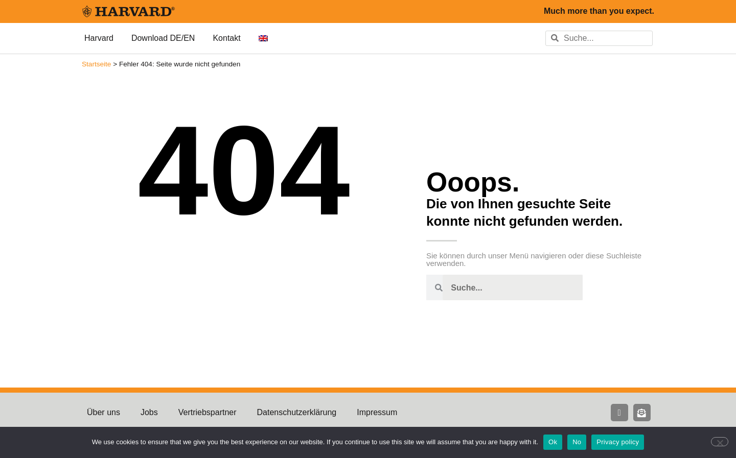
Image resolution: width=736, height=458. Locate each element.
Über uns (103, 412)
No (576, 442)
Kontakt (226, 38)
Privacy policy (617, 442)
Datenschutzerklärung (297, 412)
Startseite (96, 64)
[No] (719, 441)
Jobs (149, 412)
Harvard (98, 38)
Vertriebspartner (207, 412)
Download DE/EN (163, 38)
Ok (552, 442)
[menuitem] (263, 38)
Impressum (377, 412)
